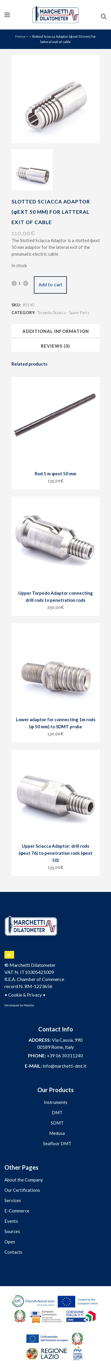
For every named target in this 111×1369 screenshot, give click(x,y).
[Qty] (20, 283)
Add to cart (50, 284)
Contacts (13, 1252)
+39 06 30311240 (65, 1055)
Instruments (55, 1102)
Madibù (29, 1005)
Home (20, 36)
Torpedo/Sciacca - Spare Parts (63, 312)
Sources (12, 1231)
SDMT (57, 1122)
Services (12, 1200)
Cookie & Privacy (25, 994)
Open (9, 1241)
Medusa (57, 1133)
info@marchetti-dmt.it (64, 1066)
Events (11, 1221)
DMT (57, 1112)
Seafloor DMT (57, 1143)
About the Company (23, 1179)
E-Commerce (16, 1210)
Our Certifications (22, 1190)
